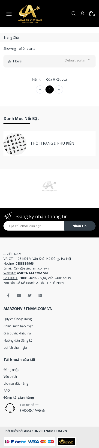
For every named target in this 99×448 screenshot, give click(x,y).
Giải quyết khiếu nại (17, 333)
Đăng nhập (11, 369)
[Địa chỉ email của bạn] (34, 226)
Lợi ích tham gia (15, 347)
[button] (73, 12)
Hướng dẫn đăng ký (17, 340)
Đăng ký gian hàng (18, 397)
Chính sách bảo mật (18, 326)
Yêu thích (10, 376)
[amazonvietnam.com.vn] (30, 13)
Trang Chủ (11, 37)
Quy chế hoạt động (17, 319)
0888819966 (32, 410)
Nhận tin (79, 226)
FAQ (6, 390)
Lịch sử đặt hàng (15, 383)
